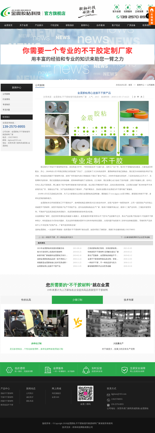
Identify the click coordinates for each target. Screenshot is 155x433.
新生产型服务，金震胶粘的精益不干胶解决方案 (104, 255)
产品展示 (39, 25)
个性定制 (54, 25)
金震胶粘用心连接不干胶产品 (48, 266)
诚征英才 (29, 397)
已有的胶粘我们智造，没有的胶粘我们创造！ (104, 248)
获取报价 (70, 25)
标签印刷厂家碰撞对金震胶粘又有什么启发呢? (53, 255)
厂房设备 (131, 25)
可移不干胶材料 (7, 397)
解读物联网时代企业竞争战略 (138, 237)
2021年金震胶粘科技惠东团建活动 (50, 248)
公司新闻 (6, 94)
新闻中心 (85, 25)
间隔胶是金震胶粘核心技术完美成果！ (52, 263)
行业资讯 (6, 99)
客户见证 (116, 25)
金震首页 (8, 25)
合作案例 (100, 25)
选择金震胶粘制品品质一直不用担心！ (52, 259)
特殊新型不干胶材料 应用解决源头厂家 (103, 252)
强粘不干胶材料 (7, 393)
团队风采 (29, 401)
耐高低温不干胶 (7, 405)
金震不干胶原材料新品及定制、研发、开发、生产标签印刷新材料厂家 (104, 259)
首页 (130, 85)
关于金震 (24, 25)
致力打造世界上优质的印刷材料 (49, 252)
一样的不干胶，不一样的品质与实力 (58, 237)
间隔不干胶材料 (7, 401)
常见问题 (6, 110)
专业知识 (6, 104)
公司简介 (29, 393)
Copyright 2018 (60, 423)
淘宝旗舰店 (56, 393)
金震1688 (55, 397)
